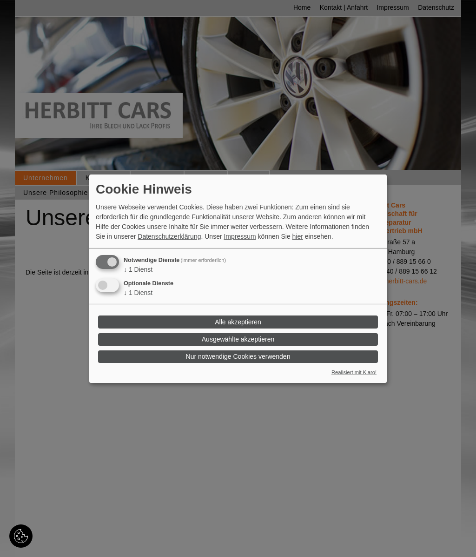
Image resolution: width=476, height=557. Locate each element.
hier (297, 236)
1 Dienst (138, 269)
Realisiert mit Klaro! (354, 372)
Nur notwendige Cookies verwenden (238, 356)
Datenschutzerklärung (169, 236)
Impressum (240, 236)
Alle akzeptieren (238, 322)
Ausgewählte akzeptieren (238, 339)
